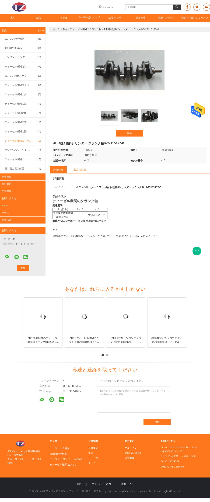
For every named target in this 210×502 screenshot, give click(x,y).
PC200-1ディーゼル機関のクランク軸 (118, 236)
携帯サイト (127, 484)
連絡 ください (166, 18)
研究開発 (129, 458)
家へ (12, 18)
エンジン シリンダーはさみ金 (23, 57)
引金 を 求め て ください (194, 18)
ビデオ (64, 18)
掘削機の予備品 (23, 48)
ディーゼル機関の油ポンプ (23, 104)
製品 (38, 18)
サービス (93, 458)
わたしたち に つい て (89, 17)
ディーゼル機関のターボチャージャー (24, 94)
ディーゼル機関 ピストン (23, 66)
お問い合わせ (9, 198)
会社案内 (7, 184)
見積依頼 (7, 220)
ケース (5, 213)
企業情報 (7, 177)
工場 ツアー (114, 18)
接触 (129, 133)
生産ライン (131, 448)
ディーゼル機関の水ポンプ (23, 113)
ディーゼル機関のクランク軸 (23, 141)
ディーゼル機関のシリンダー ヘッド (24, 159)
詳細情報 (58, 170)
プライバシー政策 (101, 484)
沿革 (90, 453)
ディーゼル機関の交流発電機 (23, 122)
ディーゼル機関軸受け (23, 85)
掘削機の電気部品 (23, 168)
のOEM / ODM (133, 453)
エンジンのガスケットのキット (23, 76)
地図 (78, 484)
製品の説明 (80, 170)
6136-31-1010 (149, 236)
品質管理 (140, 18)
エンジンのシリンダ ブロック (23, 150)
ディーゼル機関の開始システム (23, 131)
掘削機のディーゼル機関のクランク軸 (74, 236)
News (5, 205)
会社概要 (93, 448)
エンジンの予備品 (23, 39)
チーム (92, 463)
